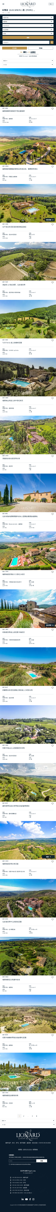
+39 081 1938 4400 (17, 1185)
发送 (41, 1161)
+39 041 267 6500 (17, 1188)
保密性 (20, 1149)
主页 (3, 13)
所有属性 (14, 48)
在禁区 (33, 52)
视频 (48, 857)
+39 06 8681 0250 (17, 1182)
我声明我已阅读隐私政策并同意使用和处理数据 (20, 1164)
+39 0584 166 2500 (17, 1193)
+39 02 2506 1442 (17, 1180)
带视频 (40, 48)
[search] (28, 37)
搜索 (8, 13)
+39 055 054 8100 (17, 1177)
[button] (53, 109)
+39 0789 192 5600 (17, 1190)
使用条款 (35, 1149)
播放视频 (49, 220)
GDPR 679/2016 (27, 1149)
